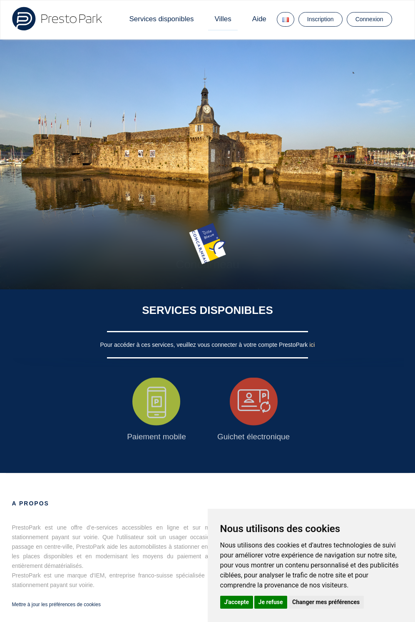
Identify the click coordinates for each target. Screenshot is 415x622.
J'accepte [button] (236, 602)
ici (312, 344)
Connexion (369, 19)
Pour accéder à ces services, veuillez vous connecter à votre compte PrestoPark (205, 344)
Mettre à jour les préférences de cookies (56, 604)
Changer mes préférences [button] (326, 602)
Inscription (320, 19)
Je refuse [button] (270, 602)
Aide (259, 19)
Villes (222, 19)
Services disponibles (161, 19)
